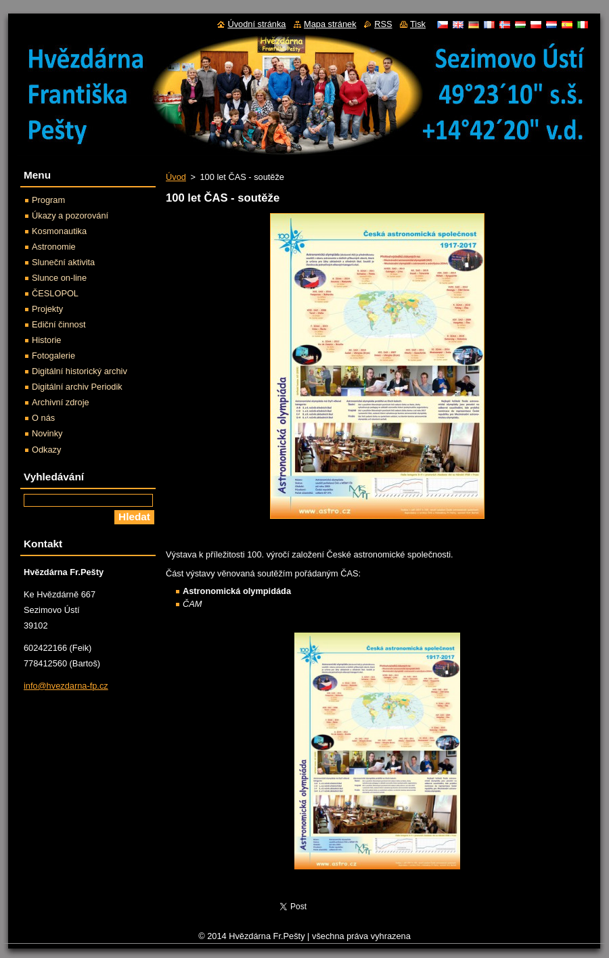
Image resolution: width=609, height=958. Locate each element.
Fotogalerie (53, 355)
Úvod (176, 177)
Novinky (47, 433)
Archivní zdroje (60, 402)
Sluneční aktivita (63, 262)
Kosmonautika (59, 231)
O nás (43, 418)
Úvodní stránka (256, 24)
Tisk (418, 24)
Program (48, 200)
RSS (383, 24)
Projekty (47, 309)
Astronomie (54, 247)
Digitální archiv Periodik (77, 387)
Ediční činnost (59, 324)
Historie (46, 340)
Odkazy (46, 449)
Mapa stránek (330, 24)
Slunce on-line (59, 278)
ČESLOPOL (55, 293)
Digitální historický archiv (79, 371)
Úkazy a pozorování (70, 215)
